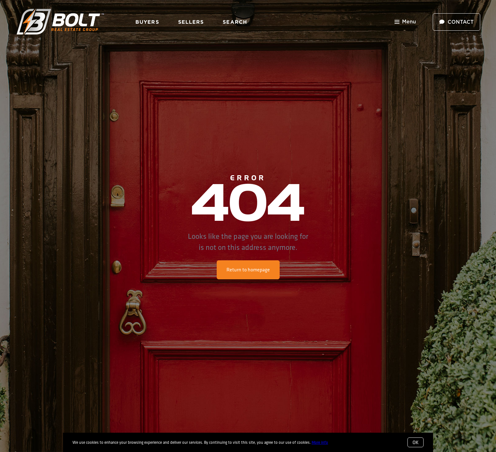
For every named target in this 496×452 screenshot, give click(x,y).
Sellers (191, 22)
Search (235, 22)
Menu (405, 22)
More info (320, 442)
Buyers (147, 22)
